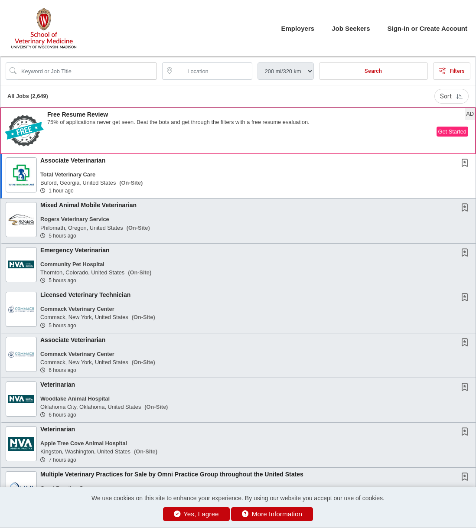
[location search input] (213, 71)
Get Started (452, 131)
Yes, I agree (196, 514)
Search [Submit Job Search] (373, 71)
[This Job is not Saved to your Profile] (466, 163)
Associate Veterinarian (72, 160)
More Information (272, 514)
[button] (238, 131)
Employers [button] (297, 28)
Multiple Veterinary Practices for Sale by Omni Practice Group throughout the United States (171, 474)
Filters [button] (452, 71)
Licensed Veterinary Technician (85, 294)
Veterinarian (57, 384)
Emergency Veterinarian (75, 250)
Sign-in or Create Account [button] (427, 28)
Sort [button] (451, 96)
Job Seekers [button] (351, 28)
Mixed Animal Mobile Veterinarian (88, 205)
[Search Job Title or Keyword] (87, 71)
